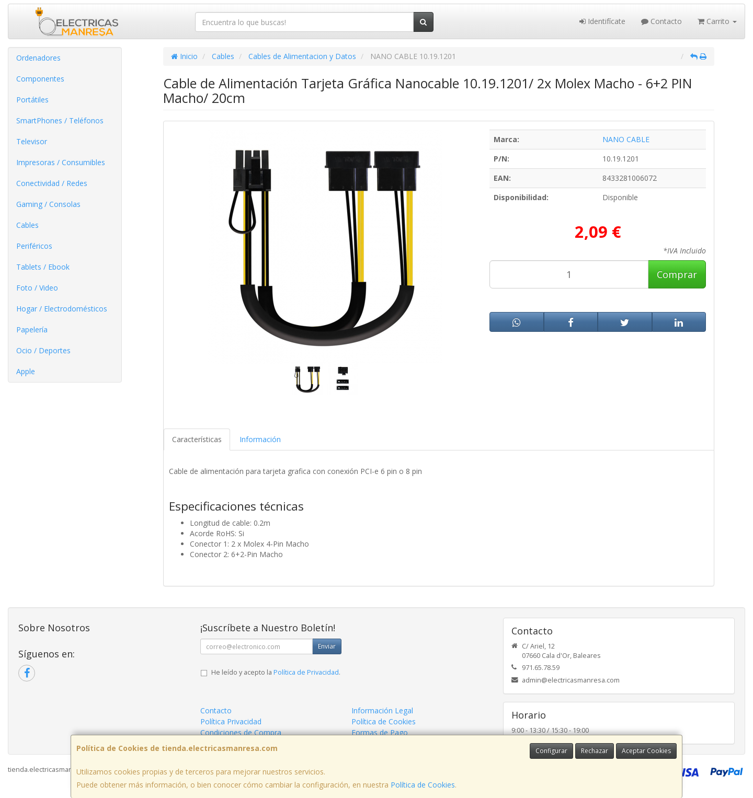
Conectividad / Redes (51, 183)
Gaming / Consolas (48, 204)
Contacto (661, 21)
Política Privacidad (230, 721)
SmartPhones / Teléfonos (60, 120)
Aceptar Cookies (646, 750)
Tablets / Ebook (43, 267)
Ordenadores (38, 58)
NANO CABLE (625, 139)
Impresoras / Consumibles (60, 162)
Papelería (32, 329)
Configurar (551, 750)
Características (197, 439)
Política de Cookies (423, 785)
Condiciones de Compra (240, 732)
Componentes (40, 79)
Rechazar (594, 750)
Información (260, 439)
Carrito (717, 21)
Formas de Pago (379, 732)
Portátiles (32, 100)
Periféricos (34, 246)
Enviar (327, 646)
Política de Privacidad (306, 672)
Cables (27, 225)
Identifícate (602, 21)
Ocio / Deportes (43, 350)
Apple (25, 371)
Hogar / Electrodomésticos (61, 309)
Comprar (677, 274)
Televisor (31, 141)
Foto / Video (37, 288)
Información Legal (382, 710)
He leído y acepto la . (275, 672)
